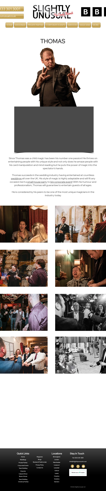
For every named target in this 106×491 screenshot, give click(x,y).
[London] (56, 459)
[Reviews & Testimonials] (40, 462)
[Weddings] (23, 460)
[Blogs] (39, 459)
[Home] (23, 457)
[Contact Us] (39, 468)
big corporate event (61, 181)
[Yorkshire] (56, 479)
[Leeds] (56, 473)
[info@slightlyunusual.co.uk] (78, 461)
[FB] (72, 466)
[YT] (83, 466)
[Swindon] (56, 482)
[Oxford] (56, 470)
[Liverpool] (56, 465)
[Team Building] (23, 468)
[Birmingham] (56, 457)
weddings (16, 178)
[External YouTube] (54, 129)
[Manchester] (56, 462)
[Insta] (78, 466)
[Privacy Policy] (39, 465)
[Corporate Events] (23, 465)
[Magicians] (39, 457)
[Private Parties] (23, 462)
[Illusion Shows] (23, 476)
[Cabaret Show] (23, 474)
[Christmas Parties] (23, 482)
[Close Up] (23, 471)
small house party (37, 181)
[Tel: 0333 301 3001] (78, 458)
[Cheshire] (56, 476)
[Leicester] (56, 468)
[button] (72, 25)
